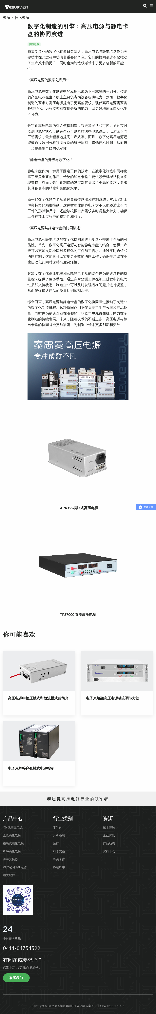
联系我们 (16, 978)
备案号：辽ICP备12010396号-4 (105, 1005)
